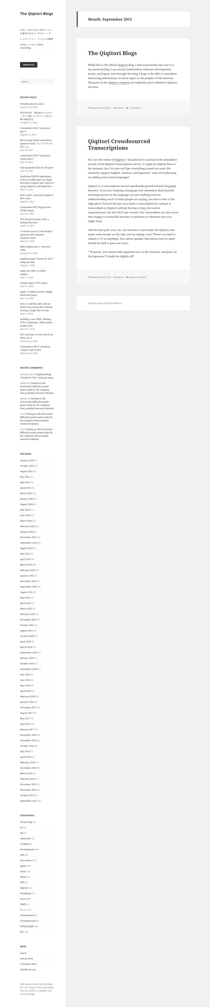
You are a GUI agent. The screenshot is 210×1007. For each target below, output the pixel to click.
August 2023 (26, 548)
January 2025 (27, 498)
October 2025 (27, 465)
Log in (23, 953)
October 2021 (27, 625)
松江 (22, 931)
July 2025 (25, 476)
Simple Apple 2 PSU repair (34, 282)
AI (21, 827)
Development (27, 849)
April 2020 (25, 641)
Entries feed (26, 958)
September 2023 (28, 542)
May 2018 (25, 685)
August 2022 (26, 592)
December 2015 (28, 767)
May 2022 (25, 597)
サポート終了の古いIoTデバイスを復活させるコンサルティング (36, 31)
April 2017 (25, 723)
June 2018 (25, 680)
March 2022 (26, 608)
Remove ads (28, 65)
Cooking (24, 843)
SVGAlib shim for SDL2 (32, 103)
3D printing (26, 821)
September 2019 (28, 652)
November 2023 (28, 537)
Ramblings (25, 893)
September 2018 (28, 669)
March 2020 (26, 647)
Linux (23, 871)
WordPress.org (28, 969)
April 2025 (25, 487)
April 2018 (25, 691)
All (21, 832)
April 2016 (25, 756)
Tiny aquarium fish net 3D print (36, 167)
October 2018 (27, 663)
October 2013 (27, 795)
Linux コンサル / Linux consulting (31, 46)
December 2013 (28, 784)
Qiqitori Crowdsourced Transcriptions (119, 144)
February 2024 (27, 526)
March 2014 (26, 773)
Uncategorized (27, 920)
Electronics (26, 860)
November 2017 (28, 707)
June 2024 (25, 515)
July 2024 (25, 509)
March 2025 (26, 493)
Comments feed (28, 964)
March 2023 (26, 564)
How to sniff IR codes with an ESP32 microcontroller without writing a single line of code (36, 307)
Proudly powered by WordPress (105, 303)
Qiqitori (24, 887)
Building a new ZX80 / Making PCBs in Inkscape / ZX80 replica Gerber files (36, 322)
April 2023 (25, 559)
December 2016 (28, 734)
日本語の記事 (26, 926)
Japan (23, 865)
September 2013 (28, 800)
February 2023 (27, 570)
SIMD (23, 904)
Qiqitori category (119, 82)
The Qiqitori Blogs (36, 13)
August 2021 (26, 630)
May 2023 (25, 553)
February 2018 (27, 696)
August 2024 (26, 504)
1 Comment (134, 107)
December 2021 (28, 619)
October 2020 (27, 636)
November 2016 (28, 740)
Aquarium (25, 838)
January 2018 (27, 701)
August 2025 (26, 471)
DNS (22, 854)
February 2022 (27, 614)
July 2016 (25, 751)
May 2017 (25, 718)
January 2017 (27, 729)
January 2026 (27, 460)
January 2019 (27, 658)
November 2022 (28, 581)
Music (23, 876)
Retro (23, 898)
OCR (22, 882)
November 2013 (28, 789)
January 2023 (27, 575)
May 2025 (25, 482)
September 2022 (28, 586)
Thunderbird (27, 915)
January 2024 (27, 531)
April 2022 (25, 603)
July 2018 (25, 674)
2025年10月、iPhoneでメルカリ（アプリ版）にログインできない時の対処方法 (36, 116)
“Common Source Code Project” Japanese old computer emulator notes (36, 234)
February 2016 (27, 762)
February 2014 (27, 778)
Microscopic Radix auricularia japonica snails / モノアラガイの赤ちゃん (36, 143)
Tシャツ (24, 909)
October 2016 (27, 745)
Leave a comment (137, 277)
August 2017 (26, 712)
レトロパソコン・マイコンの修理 (36, 38)
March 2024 (26, 520)
